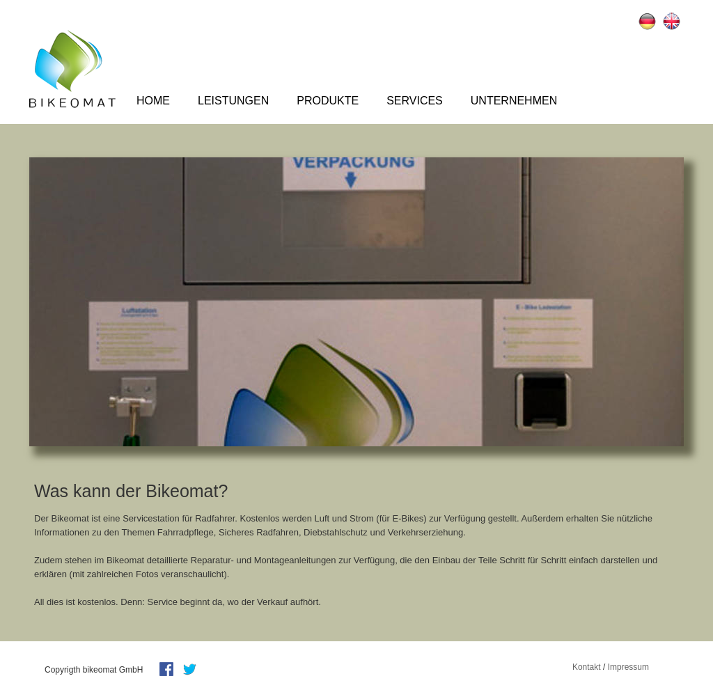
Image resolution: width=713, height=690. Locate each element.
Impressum (628, 667)
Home (153, 101)
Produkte (328, 101)
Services (414, 101)
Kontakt (586, 667)
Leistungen (233, 101)
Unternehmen (514, 101)
